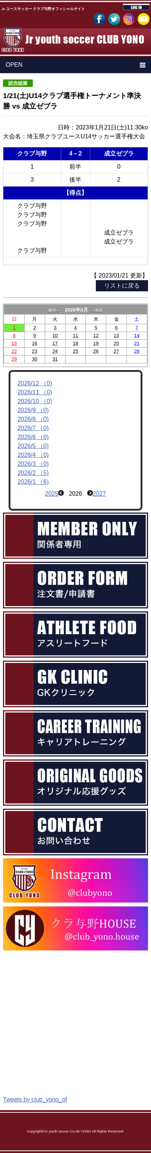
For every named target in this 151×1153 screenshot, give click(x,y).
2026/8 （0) (33, 419)
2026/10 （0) (35, 401)
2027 (99, 494)
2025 (52, 494)
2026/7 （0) (33, 428)
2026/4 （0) (33, 455)
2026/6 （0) (33, 437)
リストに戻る (122, 285)
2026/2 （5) (33, 473)
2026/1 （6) (33, 482)
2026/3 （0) (33, 464)
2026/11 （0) (35, 392)
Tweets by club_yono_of (35, 1099)
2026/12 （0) (35, 383)
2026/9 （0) (33, 410)
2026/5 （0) (33, 446)
